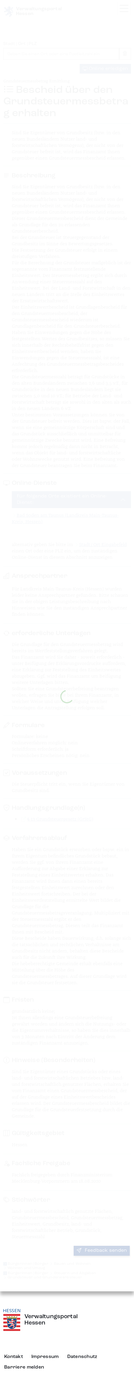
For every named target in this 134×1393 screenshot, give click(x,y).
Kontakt (13, 1356)
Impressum (45, 1356)
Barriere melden (24, 1367)
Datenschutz (82, 1356)
